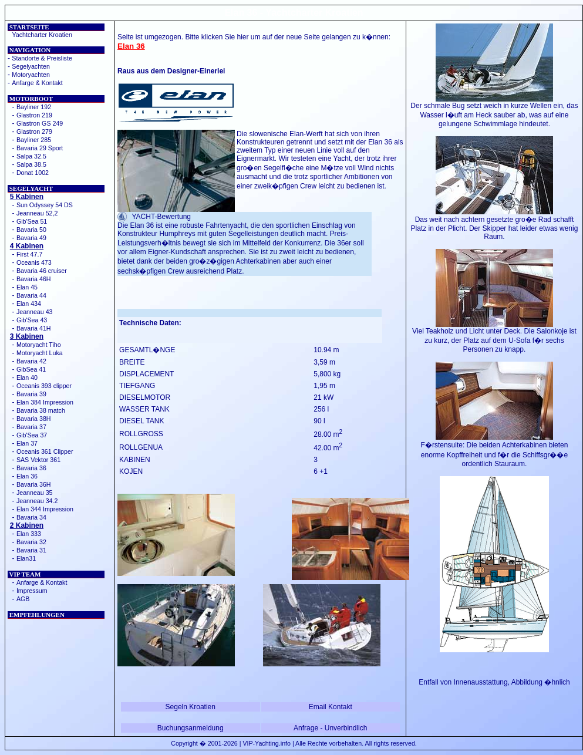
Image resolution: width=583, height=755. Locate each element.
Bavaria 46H (33, 278)
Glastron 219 (34, 115)
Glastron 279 (34, 131)
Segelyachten (31, 66)
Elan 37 (27, 443)
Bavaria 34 (31, 517)
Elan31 (26, 558)
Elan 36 (27, 476)
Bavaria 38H (33, 418)
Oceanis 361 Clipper (44, 451)
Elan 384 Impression (44, 402)
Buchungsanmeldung (190, 728)
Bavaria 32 (31, 541)
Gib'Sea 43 (31, 319)
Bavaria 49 (31, 237)
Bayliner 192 (33, 106)
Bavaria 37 (31, 426)
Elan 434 (28, 303)
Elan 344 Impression (44, 509)
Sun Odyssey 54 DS (44, 204)
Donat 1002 (32, 172)
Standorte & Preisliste (42, 58)
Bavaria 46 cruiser (41, 270)
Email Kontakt (330, 707)
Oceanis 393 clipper (44, 385)
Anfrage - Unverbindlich (330, 728)
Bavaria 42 (31, 361)
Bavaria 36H (33, 484)
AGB (23, 598)
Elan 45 (27, 287)
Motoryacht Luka (39, 352)
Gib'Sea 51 (31, 221)
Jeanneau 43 (34, 311)
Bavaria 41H (33, 328)
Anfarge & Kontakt (37, 82)
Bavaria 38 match (40, 410)
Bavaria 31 (31, 550)
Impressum (32, 590)
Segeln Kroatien (190, 707)
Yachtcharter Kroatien (42, 34)
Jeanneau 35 (34, 492)
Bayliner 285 (33, 139)
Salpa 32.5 (31, 156)
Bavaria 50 (31, 229)
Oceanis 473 (34, 262)
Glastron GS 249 (39, 123)
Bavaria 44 (31, 295)
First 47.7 (29, 254)
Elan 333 (28, 533)
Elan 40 (27, 377)
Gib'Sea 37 (31, 435)
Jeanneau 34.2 (37, 500)
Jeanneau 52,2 (37, 213)
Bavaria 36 (31, 467)
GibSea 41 (31, 369)
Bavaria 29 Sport (39, 147)
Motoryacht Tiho (38, 344)
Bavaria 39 (31, 393)
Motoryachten (31, 74)
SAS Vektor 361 (38, 459)
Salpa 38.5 (31, 164)
